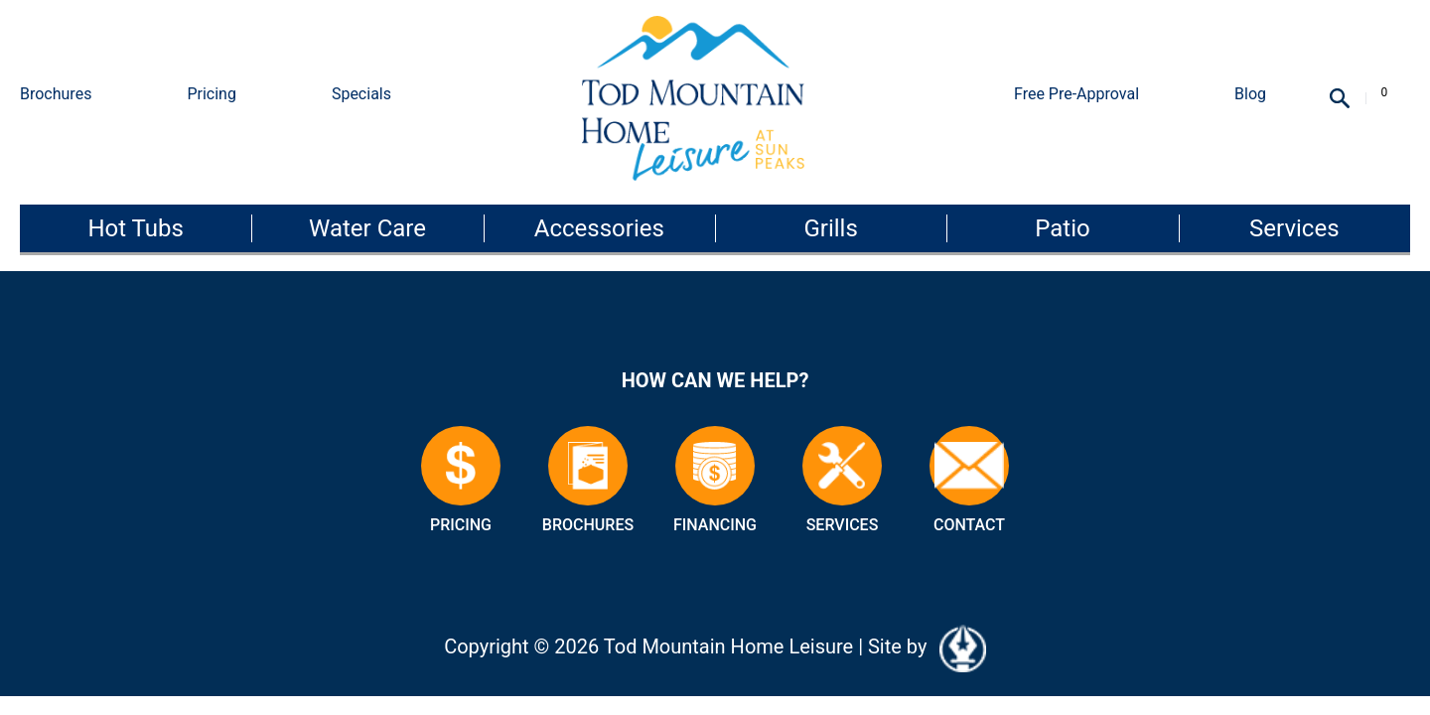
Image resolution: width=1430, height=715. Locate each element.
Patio (1062, 228)
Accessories (599, 228)
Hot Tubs (135, 228)
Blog (1250, 93)
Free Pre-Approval (1076, 93)
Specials (361, 93)
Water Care (367, 228)
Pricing (211, 93)
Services (1294, 228)
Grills (830, 228)
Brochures (55, 93)
